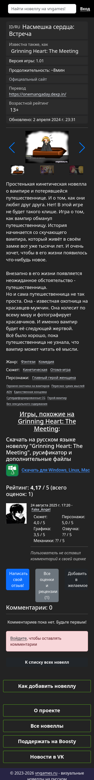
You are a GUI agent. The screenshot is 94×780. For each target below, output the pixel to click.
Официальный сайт (28, 79)
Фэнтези (28, 361)
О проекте (47, 710)
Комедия (46, 361)
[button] (12, 147)
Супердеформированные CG (26, 398)
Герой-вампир (57, 398)
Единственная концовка (30, 392)
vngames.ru (46, 773)
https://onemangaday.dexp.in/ (37, 94)
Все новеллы (47, 725)
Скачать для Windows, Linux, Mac (56, 470)
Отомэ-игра (60, 369)
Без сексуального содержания (27, 404)
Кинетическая (35, 369)
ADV (9, 392)
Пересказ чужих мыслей (67, 386)
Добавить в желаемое (77, 579)
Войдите (18, 638)
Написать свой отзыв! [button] (18, 579)
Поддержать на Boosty (47, 741)
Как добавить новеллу (47, 686)
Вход (85, 8)
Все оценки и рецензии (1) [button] (48, 585)
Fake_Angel (41, 509)
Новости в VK (47, 756)
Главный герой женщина (54, 377)
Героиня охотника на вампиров (28, 386)
